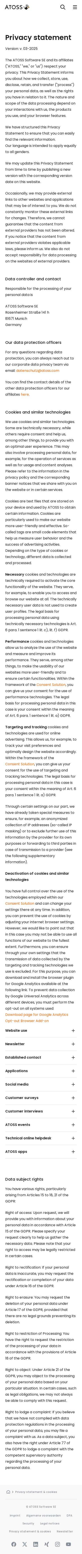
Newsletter (65, 1531)
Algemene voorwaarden (43, 1515)
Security (28, 1523)
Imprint (15, 1515)
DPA (69, 1515)
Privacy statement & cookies (36, 1492)
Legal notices (50, 1523)
